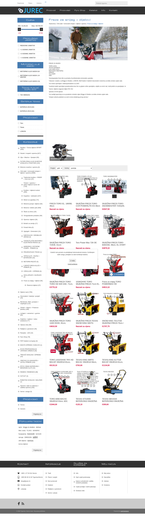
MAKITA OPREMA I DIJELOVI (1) (31, 345)
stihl (35, 437)
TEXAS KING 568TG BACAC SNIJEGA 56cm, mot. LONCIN (86, 353)
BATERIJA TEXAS (30, 102)
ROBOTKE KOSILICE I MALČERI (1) (31, 381)
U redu (72, 261)
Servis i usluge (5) (26, 391)
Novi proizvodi (52, 480)
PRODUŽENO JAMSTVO (30, 39)
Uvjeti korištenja (72, 264)
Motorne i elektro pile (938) (32, 208)
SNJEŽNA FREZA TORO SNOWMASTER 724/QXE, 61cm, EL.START (113, 204)
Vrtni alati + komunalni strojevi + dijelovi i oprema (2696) (30, 172)
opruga (21, 437)
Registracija (20, 3)
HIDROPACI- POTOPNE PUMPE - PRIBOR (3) (32, 247)
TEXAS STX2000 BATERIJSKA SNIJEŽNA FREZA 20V (86, 391)
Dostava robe (80, 490)
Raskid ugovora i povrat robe (85, 494)
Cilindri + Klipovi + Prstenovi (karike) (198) (29, 308)
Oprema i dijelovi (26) (31, 219)
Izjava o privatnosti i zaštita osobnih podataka (84, 481)
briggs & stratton (29, 427)
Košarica (107, 484)
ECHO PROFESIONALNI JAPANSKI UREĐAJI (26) (28, 350)
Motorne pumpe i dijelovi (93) (33, 204)
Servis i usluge (52, 492)
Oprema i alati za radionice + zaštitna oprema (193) (29, 386)
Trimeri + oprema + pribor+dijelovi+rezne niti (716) (31, 184)
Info (77, 472)
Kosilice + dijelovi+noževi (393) (32, 191)
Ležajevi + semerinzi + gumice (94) (30, 314)
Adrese (106, 480)
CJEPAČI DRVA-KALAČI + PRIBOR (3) (32, 266)
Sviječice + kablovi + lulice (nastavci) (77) (28, 320)
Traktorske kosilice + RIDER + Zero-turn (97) (33, 178)
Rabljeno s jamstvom (54, 488)
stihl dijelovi (22, 440)
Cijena (30, 20)
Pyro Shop (51, 496)
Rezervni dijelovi (59, 159)
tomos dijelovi (23, 444)
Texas (22, 127)
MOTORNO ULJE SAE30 (30, 65)
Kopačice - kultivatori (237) (32, 196)
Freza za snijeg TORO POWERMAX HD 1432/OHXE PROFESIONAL (114, 279)
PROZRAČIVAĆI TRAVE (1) (33, 252)
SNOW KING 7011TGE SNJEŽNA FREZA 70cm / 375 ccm (113, 316)
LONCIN (23, 131)
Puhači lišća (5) (29, 227)
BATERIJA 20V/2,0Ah (27, 111)
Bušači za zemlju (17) (31, 223)
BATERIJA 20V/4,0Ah (27, 107)
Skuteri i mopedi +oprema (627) (30, 153)
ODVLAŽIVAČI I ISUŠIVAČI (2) (32, 276)
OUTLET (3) (24, 376)
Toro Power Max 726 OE (86, 239)
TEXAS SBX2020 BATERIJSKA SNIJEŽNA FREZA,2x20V (112, 391)
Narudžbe (107, 476)
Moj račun (107, 472)
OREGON (28, 437)
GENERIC (36, 430)
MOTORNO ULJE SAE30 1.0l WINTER (30, 76)
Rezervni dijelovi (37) (34, 285)
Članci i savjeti (52, 476)
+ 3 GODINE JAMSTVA (28, 58)
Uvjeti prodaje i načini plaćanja (86, 486)
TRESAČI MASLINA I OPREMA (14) (30, 355)
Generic (22, 409)
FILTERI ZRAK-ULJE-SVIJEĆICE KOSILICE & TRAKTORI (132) (31, 162)
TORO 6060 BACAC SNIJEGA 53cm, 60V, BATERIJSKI (59, 391)
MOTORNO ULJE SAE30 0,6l (30, 71)
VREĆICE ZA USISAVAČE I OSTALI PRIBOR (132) (29, 361)
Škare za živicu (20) (30, 211)
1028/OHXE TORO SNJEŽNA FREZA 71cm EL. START (88, 279)
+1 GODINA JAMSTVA (27, 49)
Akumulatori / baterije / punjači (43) (30, 297)
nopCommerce (125, 515)
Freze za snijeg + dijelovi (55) (33, 281)
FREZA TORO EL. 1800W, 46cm (61, 203)
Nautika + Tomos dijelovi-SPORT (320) (30, 148)
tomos (30, 440)
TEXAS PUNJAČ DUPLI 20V (30, 88)
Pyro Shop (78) (25, 337)
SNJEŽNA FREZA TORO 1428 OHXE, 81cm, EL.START (60, 316)
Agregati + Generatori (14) (32, 231)
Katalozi (50, 484)
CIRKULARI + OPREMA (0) (32, 271)
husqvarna (22, 434)
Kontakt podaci (25, 484)
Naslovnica (52, 23)
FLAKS (29, 430)
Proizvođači (30, 118)
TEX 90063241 (25, 95)
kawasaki (31, 434)
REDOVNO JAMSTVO (27, 45)
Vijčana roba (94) (25, 325)
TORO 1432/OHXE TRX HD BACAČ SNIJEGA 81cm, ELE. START (61, 353)
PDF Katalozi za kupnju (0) (29, 341)
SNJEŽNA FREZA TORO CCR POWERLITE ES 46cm (88, 203)
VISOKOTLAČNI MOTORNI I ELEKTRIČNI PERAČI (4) (33, 241)
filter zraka (22, 430)
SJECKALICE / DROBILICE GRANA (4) (33, 236)
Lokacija (23, 488)
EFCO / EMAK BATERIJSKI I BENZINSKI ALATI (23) (29, 367)
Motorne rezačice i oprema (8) (30, 167)
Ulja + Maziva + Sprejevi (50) (29, 157)
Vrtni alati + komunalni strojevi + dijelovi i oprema (71, 23)
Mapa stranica (80, 497)
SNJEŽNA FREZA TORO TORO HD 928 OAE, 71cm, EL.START (61, 279)
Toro (21, 123)
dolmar (38, 427)
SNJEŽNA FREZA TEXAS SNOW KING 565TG (87, 315)
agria (20, 427)
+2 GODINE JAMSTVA (27, 53)
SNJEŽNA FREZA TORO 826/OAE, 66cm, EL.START (114, 240)
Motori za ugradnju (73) (31, 200)
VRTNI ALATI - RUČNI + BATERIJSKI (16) (31, 257)
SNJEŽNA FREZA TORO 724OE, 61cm (60, 240)
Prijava (30, 3)
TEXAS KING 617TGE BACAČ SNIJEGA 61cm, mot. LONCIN (112, 353)
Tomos (22, 405)
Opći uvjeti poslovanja (83, 476)
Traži (49, 472)
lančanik (38, 434)
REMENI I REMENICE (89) (29, 372)
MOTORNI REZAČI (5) (31, 261)
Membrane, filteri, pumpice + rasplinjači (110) (29, 302)
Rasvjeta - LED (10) (26, 333)
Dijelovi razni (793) (26, 292)
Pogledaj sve (37, 414)
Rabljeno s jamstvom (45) (28, 329)
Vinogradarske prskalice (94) (33, 215)
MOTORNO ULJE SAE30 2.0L (30, 81)
